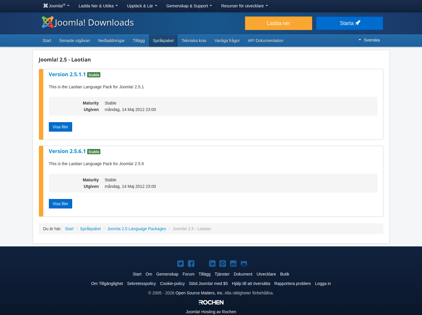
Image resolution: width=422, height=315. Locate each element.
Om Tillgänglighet (107, 283)
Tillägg (139, 40)
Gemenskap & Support (189, 6)
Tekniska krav (194, 40)
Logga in (323, 283)
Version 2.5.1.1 (68, 74)
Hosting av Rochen (211, 311)
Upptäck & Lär (142, 6)
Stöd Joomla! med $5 (208, 283)
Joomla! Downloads (88, 22)
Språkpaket (163, 40)
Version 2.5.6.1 (68, 151)
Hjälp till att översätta (251, 283)
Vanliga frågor (227, 40)
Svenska (369, 40)
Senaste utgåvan (74, 40)
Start (47, 40)
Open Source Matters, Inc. (200, 293)
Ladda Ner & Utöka (98, 6)
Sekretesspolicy (141, 283)
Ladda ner (278, 23)
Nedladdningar (111, 40)
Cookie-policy (172, 283)
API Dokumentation (266, 40)
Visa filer (60, 127)
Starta (349, 23)
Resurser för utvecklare (244, 6)
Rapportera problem (292, 283)
